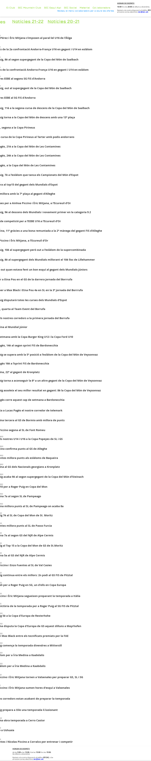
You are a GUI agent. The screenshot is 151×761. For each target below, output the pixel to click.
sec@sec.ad (143, 12)
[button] (84, 8)
